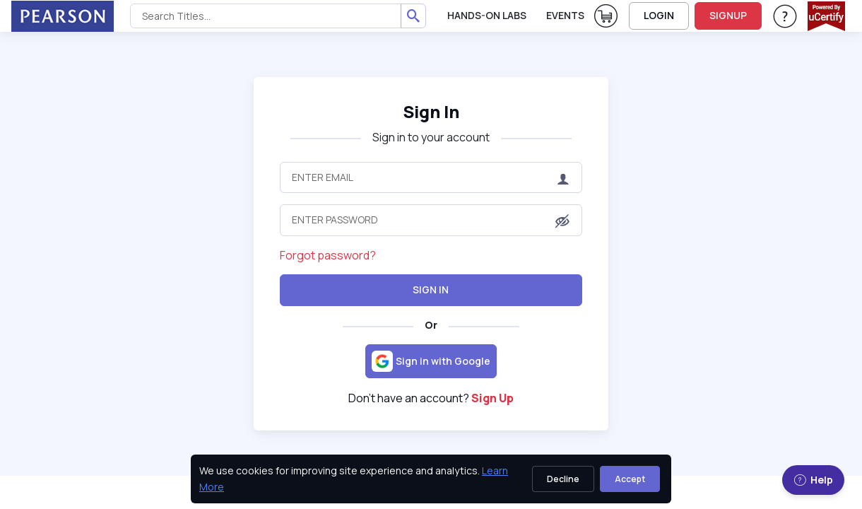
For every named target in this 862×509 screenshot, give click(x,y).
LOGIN (659, 15)
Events (565, 15)
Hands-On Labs (486, 15)
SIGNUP (728, 15)
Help (813, 479)
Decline (563, 479)
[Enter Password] (431, 219)
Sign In (431, 289)
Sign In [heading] (431, 111)
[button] (562, 221)
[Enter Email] (431, 177)
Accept (630, 479)
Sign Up (492, 398)
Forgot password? (328, 255)
